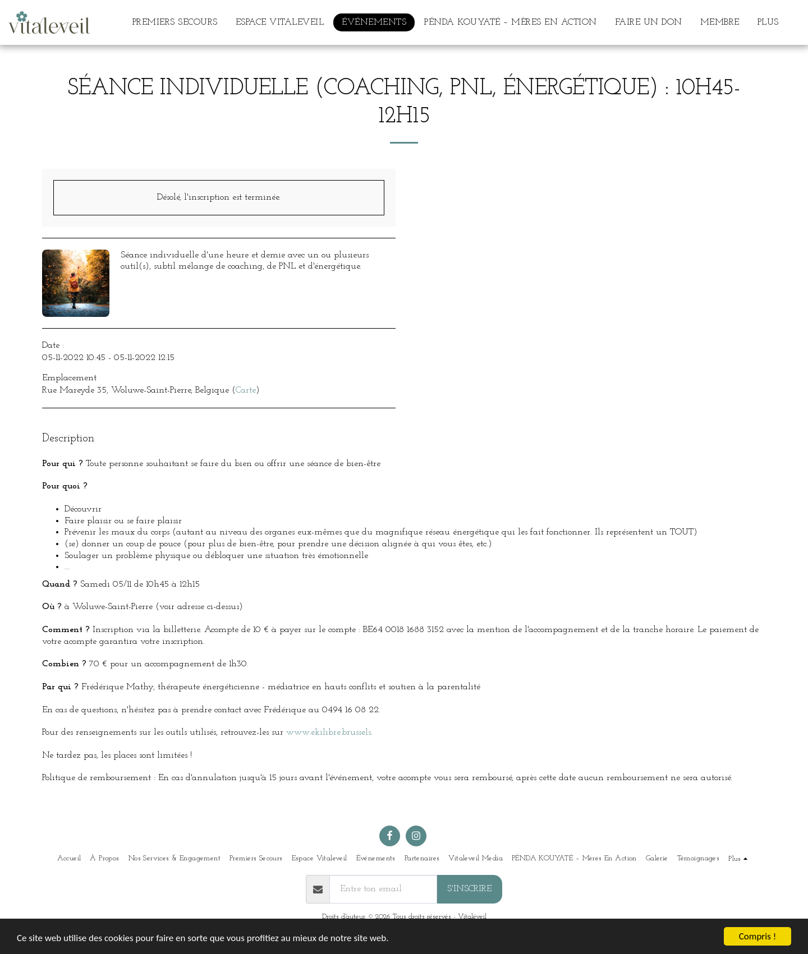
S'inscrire (469, 888)
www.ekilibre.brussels (328, 732)
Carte (246, 390)
